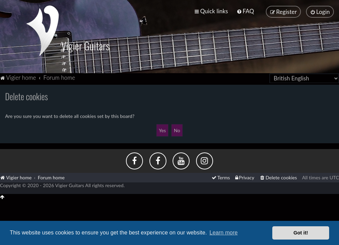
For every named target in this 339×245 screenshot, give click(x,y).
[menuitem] (245, 11)
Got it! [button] (300, 232)
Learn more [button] (223, 232)
